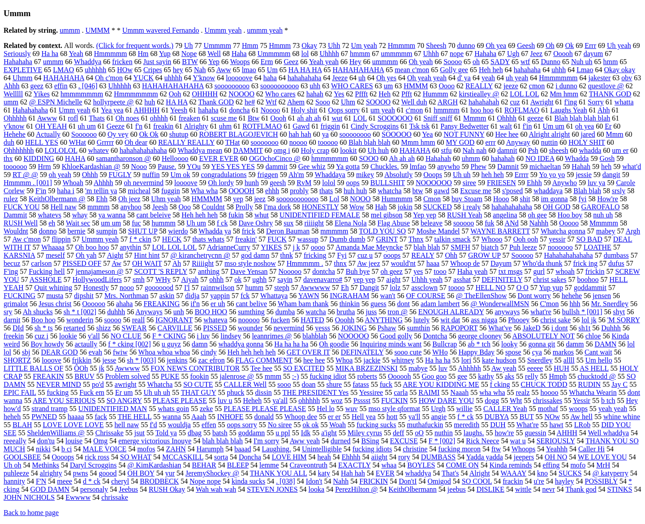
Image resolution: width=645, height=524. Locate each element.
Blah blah (587, 191)
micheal (139, 191)
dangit (611, 174)
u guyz (171, 344)
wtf (525, 61)
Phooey (518, 320)
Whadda (577, 158)
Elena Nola (351, 223)
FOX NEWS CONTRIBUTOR (195, 368)
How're (607, 199)
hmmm (360, 53)
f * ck (465, 416)
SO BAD (589, 239)
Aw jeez (368, 263)
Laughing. (276, 449)
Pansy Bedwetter (464, 126)
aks (509, 376)
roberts (367, 376)
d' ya (464, 78)
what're (540, 312)
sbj (26, 352)
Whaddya (87, 61)
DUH (498, 425)
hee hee (314, 360)
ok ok (310, 425)
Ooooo (569, 223)
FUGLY (119, 174)
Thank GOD (216, 102)
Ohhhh (506, 118)
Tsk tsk (419, 126)
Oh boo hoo (92, 247)
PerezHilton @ (356, 489)
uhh (315, 86)
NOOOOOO (434, 182)
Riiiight (203, 263)
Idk (305, 433)
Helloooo (175, 158)
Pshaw (387, 328)
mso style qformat (394, 408)
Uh (188, 45)
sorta (221, 457)
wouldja (179, 425)
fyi (583, 199)
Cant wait (598, 352)
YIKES (271, 247)
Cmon (432, 199)
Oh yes (386, 78)
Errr (590, 45)
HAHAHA (415, 150)
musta (54, 295)
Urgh (438, 408)
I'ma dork (277, 207)
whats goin (173, 408)
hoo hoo (482, 110)
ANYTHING (383, 320)
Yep (213, 61)
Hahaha (485, 53)
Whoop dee (300, 416)
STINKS (619, 489)
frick (248, 231)
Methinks (45, 465)
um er (620, 150)
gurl (539, 271)
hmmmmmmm (81, 94)
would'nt (403, 263)
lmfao (418, 166)
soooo (112, 320)
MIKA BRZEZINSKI (366, 368)
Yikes (42, 94)
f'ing (570, 102)
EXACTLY (354, 465)
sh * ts (43, 328)
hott (392, 416)
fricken (122, 61)
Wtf (271, 102)
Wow (356, 207)
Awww (47, 118)
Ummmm (217, 45)
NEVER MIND (58, 384)
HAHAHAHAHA (358, 70)
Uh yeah (619, 45)
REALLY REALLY (186, 142)
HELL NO (490, 287)
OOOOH (241, 191)
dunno (466, 45)
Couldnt (213, 207)
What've (500, 328)
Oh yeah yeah (427, 78)
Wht (516, 400)
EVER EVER (219, 158)
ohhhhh (309, 400)
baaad (242, 449)
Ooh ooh (525, 239)
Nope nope (205, 481)
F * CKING (169, 336)
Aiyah (189, 279)
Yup (165, 53)
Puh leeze (523, 247)
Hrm (44, 166)
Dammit (15, 215)
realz (523, 392)
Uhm (348, 102)
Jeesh (160, 207)
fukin (236, 215)
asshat (462, 279)
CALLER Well (245, 384)
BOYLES (421, 465)
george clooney (480, 336)
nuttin (549, 142)
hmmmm (447, 110)
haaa (432, 263)
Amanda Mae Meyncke (369, 247)
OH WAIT (147, 263)
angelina (505, 215)
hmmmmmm (329, 158)
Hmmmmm (110, 53)
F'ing (11, 271)
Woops (240, 61)
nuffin (151, 174)
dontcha (323, 271)
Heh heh (491, 70)
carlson (41, 263)
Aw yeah (503, 368)
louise (73, 441)
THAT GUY (198, 392)
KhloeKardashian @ (91, 166)
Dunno (550, 61)
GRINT (387, 239)
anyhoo (131, 207)
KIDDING (38, 158)
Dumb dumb (347, 239)
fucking (58, 392)
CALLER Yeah (505, 408)
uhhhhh (95, 70)
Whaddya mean (199, 150)
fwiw (120, 352)
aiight (379, 457)
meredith (466, 425)
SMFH (460, 247)
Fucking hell (46, 271)
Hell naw (64, 207)
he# (250, 102)
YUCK (143, 78)
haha (270, 78)
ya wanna (112, 215)
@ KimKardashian (154, 465)
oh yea (584, 126)
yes (418, 271)
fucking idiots (372, 449)
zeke (206, 408)
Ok (569, 45)
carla (401, 392)
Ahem (296, 102)
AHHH (567, 433)
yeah (488, 78)
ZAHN (175, 449)
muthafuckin (425, 425)
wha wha (492, 392)
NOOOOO (353, 336)
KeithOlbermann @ (57, 199)
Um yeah (364, 45)
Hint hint (146, 255)
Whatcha (159, 384)
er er (334, 416)
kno (542, 473)
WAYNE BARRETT (500, 231)
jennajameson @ (100, 271)
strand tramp (49, 408)
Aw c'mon (26, 239)
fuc (136, 223)
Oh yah (86, 255)
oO (419, 433)
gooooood (159, 287)
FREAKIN (48, 376)
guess (378, 303)
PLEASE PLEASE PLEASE (265, 408)
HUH (561, 368)
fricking (315, 255)
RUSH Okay (167, 489)
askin (167, 295)
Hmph (558, 376)
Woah (337, 425)
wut (336, 118)
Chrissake (109, 433)
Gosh (607, 158)
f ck (222, 223)
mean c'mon (412, 70)
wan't (387, 295)
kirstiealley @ (479, 94)
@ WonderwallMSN (500, 303)
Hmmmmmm (558, 78)
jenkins (177, 360)
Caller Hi (591, 449)
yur (170, 473)
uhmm (471, 158)
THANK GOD (610, 94)
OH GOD (557, 207)
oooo (318, 247)
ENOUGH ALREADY (451, 312)
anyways (507, 312)
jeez (260, 199)
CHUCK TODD (544, 384)
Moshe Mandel (438, 231)
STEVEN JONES (272, 489)
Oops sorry (344, 110)
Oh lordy (221, 182)
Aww (223, 70)
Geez (291, 61)
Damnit (508, 166)
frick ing (585, 263)
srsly (618, 191)
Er (608, 126)
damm (575, 344)
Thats (97, 118)
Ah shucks (38, 312)
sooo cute (407, 352)
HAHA (75, 158)
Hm (143, 53)
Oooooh (399, 376)
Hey (355, 61)
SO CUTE (198, 384)
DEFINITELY (502, 279)
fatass (361, 384)
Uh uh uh (156, 392)
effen (209, 425)
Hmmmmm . (305, 263)
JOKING (354, 328)
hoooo (550, 392)
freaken (189, 118)
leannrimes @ (272, 336)
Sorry (596, 102)
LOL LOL (524, 94)
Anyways (148, 312)
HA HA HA (305, 70)
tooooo (328, 142)
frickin (595, 271)
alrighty (51, 473)
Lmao (584, 70)
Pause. (167, 166)
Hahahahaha (30, 110)
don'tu (46, 441)
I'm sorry (267, 441)
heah (324, 457)
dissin (263, 392)
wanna (171, 416)
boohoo (588, 279)
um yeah (382, 110)
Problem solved (127, 376)
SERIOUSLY (556, 441)
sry (8, 312)
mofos (146, 449)
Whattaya (274, 295)
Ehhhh (351, 457)
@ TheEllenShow (481, 295)
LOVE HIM (289, 457)
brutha (346, 312)
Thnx (416, 239)
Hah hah (353, 473)
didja (192, 295)
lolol (328, 182)
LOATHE (597, 247)
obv (626, 78)
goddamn (251, 433)
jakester (600, 78)
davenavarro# (322, 279)
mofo (577, 465)
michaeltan (545, 166)
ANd (512, 223)
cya (537, 352)
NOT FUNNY (463, 134)
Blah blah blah (369, 142)
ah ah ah (309, 118)
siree (469, 182)
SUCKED (437, 207)
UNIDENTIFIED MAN (112, 408)
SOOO (368, 158)
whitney (402, 360)
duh (9, 142)
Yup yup (551, 287)
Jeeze (340, 78)
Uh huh (378, 150)
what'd (631, 166)
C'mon (549, 303)
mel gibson (387, 215)
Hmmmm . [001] (28, 182)
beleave (432, 223)
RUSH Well (21, 223)
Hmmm (280, 45)
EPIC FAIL (20, 392)
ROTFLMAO (262, 126)
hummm (164, 223)
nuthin (443, 433)
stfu (446, 150)
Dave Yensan (249, 271)
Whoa (344, 360)
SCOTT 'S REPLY (160, 271)
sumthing (251, 312)
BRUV (85, 376)
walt (505, 126)
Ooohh (345, 320)
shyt (619, 312)
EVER (385, 473)
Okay (309, 45)
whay (80, 215)
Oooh (279, 118)
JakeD (532, 328)
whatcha (389, 191)
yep (238, 199)
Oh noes (127, 118)
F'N (41, 481)
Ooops (432, 174)
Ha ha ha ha (291, 344)
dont (403, 303)
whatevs (49, 215)
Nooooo (290, 271)
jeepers (524, 457)
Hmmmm (401, 45)
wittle (523, 489)
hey (178, 70)
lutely (421, 320)
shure (334, 384)
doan (308, 384)
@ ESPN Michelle (55, 102)
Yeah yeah (324, 61)
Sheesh (436, 45)
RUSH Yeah (464, 215)
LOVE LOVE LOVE (73, 425)
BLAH (22, 425)
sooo (284, 384)
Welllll (13, 94)
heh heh (493, 174)
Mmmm (474, 118)
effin (61, 86)
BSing (370, 441)
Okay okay (619, 70)
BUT (527, 416)
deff (398, 433)
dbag (195, 433)
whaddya (418, 473)
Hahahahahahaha (568, 255)
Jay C (619, 384)
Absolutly (398, 174)
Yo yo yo (552, 174)
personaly (94, 489)
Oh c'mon (109, 78)
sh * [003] (141, 360)
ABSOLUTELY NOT (543, 336)
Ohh (451, 255)
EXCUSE (404, 441)
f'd (153, 425)
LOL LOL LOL (174, 247)
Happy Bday (476, 352)
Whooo (492, 239)
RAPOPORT (459, 328)
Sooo (322, 102)
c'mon (414, 110)
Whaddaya (330, 174)
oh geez (392, 271)
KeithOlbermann (412, 489)
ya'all (280, 400)
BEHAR (204, 465)
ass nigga (484, 320)
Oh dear (136, 142)
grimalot (16, 303)
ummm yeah (265, 30)
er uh (218, 303)
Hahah (581, 166)
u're (539, 481)
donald (264, 416)
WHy (163, 279)
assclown (424, 287)
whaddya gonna (241, 344)
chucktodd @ (596, 376)
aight (393, 279)
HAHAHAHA (63, 78)
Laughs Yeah (568, 110)
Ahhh (12, 86)
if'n (195, 303)
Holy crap (315, 150)
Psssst (361, 400)
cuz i (41, 336)
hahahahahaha (511, 207)
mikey (365, 174)
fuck (386, 384)
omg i (282, 150)
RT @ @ (25, 174)
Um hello (598, 360)
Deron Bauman (288, 231)
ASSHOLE (46, 279)
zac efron (211, 360)
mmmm (98, 207)
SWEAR (134, 328)
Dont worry (534, 295)
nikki (43, 449)
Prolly (244, 207)
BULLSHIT (387, 182)
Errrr (522, 174)
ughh (259, 279)
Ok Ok (149, 134)
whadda (590, 150)
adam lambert (440, 303)
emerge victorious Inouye (154, 441)
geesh (278, 182)
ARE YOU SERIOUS (64, 400)
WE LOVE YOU (602, 457)
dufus (616, 263)
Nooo (139, 166)
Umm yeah (74, 110)
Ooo (185, 207)
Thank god (581, 489)
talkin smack (452, 239)
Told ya (166, 433)
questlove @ (606, 86)
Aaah (198, 416)
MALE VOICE (104, 449)
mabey (605, 231)
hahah (314, 94)
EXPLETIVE (23, 70)
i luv (203, 336)
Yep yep (424, 215)
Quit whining (53, 287)
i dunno (566, 86)
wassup (307, 239)
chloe (593, 336)
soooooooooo (279, 86)
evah (95, 352)
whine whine (621, 416)
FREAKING (161, 303)
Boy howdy (47, 344)
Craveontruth (308, 465)
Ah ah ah (402, 158)
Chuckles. (384, 166)
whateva (215, 320)
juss (371, 312)
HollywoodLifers (97, 279)
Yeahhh (557, 449)
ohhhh (159, 118)
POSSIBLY (601, 481)
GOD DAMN (50, 489)
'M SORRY (623, 320)
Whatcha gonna (563, 231)
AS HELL (594, 368)
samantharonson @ (123, 158)
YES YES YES (233, 166)
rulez (11, 199)
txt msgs (511, 271)
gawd (442, 191)
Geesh (526, 45)
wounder (250, 328)
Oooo (447, 86)
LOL (360, 118)
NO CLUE (126, 336)
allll (569, 360)
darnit (12, 320)
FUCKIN (394, 400)
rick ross (97, 457)
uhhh (558, 70)
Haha (239, 53)
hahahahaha (305, 78)
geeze (535, 118)
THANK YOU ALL (278, 473)
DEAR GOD (59, 352)
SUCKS (570, 473)
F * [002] (442, 441)
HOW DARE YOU (446, 400)
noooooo (560, 247)
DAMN (605, 344)
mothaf (548, 408)
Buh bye (358, 271)
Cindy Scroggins (375, 126)
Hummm (435, 94)
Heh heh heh (199, 215)
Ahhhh (103, 182)
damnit (507, 150)
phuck (235, 392)
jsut (139, 433)
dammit (277, 166)
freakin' (246, 239)
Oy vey (118, 134)
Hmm (250, 45)
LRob (582, 425)
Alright (479, 473)
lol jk (588, 320)
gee (462, 376)
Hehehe (15, 134)
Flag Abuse (394, 223)
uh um (86, 126)
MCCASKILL (182, 457)
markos (563, 352)
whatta (624, 102)
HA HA (176, 102)
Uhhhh (329, 53)
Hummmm (397, 199)
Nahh (341, 481)
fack (101, 416)
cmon (537, 86)
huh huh (355, 191)
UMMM (98, 30)
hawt (556, 425)
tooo (440, 271)
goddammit (590, 287)
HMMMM (207, 199)
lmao (249, 70)
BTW (190, 61)
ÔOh (81, 368)
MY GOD (460, 142)
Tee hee (261, 368)
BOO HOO (211, 312)
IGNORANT (174, 320)
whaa (388, 465)
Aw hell (581, 416)
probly (299, 191)
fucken (280, 320)
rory (404, 457)
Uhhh (431, 53)
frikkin (82, 360)
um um (111, 223)
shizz (103, 328)
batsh (220, 433)
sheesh (558, 150)
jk (101, 368)
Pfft (406, 94)
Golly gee (454, 70)
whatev (98, 150)
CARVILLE (175, 328)
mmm (273, 376)
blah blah (426, 247)
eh (51, 223)
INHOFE (230, 416)
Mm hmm (564, 94)
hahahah (503, 158)
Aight (115, 255)
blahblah (314, 336)
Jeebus (128, 489)
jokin (405, 207)
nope (457, 53)
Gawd (301, 126)
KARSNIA (19, 255)
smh (139, 279)
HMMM (416, 86)
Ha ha (49, 53)
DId (18, 328)
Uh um (196, 223)
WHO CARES (352, 86)
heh (606, 166)
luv (443, 368)
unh (178, 312)
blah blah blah (222, 441)
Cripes (152, 70)
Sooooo (522, 255)
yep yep (364, 279)
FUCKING (19, 295)
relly (531, 376)
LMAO (63, 70)
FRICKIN (373, 481)
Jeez (536, 53)
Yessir (581, 400)
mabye (418, 368)
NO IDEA (539, 158)
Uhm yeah (166, 199)
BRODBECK (159, 481)
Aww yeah (305, 441)
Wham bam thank (303, 303)
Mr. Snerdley (609, 303)
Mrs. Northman (126, 295)
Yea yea (112, 110)
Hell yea (364, 416)
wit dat (450, 320)
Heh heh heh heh (252, 352)
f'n (138, 126)
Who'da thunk (542, 263)
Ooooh (563, 53)
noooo (298, 142)
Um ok (180, 174)
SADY (500, 61)
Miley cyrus (365, 433)
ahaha (124, 303)
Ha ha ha (438, 360)
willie (464, 408)
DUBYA (497, 416)
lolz (395, 287)
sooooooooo (232, 86)
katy (324, 473)
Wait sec (78, 223)
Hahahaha (18, 61)
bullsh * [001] (582, 312)
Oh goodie (334, 344)
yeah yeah (612, 408)
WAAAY (513, 473)
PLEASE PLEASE (180, 400)
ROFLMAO (521, 110)
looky (509, 344)
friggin (330, 126)
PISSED (215, 328)
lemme (269, 465)
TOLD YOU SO (382, 231)
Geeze (116, 126)
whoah (565, 271)
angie (439, 416)
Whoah (73, 182)
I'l (187, 287)
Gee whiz (312, 166)
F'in (40, 191)
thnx (340, 263)
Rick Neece (482, 441)
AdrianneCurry (228, 247)
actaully (86, 344)
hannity (14, 481)
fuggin (170, 191)
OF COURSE (425, 295)
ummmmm (396, 53)
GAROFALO (600, 207)
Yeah (76, 53)
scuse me (224, 118)
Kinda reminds (511, 465)
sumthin (418, 328)
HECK (172, 239)
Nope (189, 53)
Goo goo (434, 376)
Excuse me (475, 191)
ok (237, 279)
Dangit (369, 287)
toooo (456, 287)
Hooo (501, 199)
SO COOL (477, 481)
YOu (194, 166)
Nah (200, 70)
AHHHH (147, 110)
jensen (602, 295)
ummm (70, 30)
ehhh (272, 191)
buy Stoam (467, 199)
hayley (564, 481)
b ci (66, 449)
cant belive (251, 303)
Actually (48, 134)
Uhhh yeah (427, 279)
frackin (513, 481)
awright (126, 384)
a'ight (329, 433)
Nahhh (539, 223)
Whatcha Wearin (592, 392)
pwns (80, 473)
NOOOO (241, 94)
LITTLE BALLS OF (33, 368)
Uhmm (22, 78)
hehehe (572, 295)
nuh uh (603, 215)
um (388, 86)
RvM (304, 182)
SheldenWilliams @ (55, 433)
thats (326, 191)
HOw (125, 70)
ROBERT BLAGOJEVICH (238, 134)
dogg (492, 400)
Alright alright (549, 134)
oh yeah (60, 174)
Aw (116, 263)
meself (55, 255)
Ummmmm (274, 53)
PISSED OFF (82, 263)
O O (522, 287)
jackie (371, 360)
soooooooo (355, 134)
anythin (130, 247)
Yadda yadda (484, 457)
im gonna (554, 199)
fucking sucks (376, 425)
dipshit (84, 295)
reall (138, 320)
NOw (552, 416)
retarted (75, 328)
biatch (490, 247)
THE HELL (134, 416)
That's (450, 473)
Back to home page (31, 512)
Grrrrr (105, 142)
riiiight (314, 223)
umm (11, 102)
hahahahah (484, 102)
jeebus (456, 489)
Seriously (17, 53)
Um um (553, 126)
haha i (65, 191)
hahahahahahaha (143, 150)
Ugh (513, 53)
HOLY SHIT (586, 142)
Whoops (523, 449)
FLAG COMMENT (264, 360)
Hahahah (438, 158)
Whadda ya (214, 231)
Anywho (564, 182)
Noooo (270, 110)
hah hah (300, 134)
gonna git (541, 344)
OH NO (556, 457)
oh (476, 61)
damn (200, 344)
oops (353, 182)
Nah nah (474, 150)
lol (305, 53)
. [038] (285, 481)
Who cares (280, 94)
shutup (179, 134)
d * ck (91, 481)
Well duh (414, 102)
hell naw (127, 425)
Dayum (501, 263)
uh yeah (517, 78)
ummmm (385, 61)
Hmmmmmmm (136, 94)
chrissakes (547, 400)
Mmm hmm (418, 142)
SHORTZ (17, 360)
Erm (267, 61)
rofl (73, 118)
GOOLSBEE (22, 457)
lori (466, 360)
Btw (254, 118)
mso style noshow (250, 263)
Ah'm (296, 174)
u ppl (282, 433)
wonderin (79, 320)
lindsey (230, 336)
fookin (199, 376)
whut (261, 215)
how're (504, 433)
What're (527, 425)
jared (588, 134)
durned (340, 441)
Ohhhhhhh (19, 150)
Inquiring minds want (390, 344)
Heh (384, 94)
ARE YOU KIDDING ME (441, 384)
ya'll (414, 416)
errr (490, 142)
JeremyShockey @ (212, 473)
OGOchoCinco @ (275, 158)
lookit (348, 150)
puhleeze (16, 473)
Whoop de (465, 263)
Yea (427, 134)
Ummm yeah (222, 30)
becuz (12, 263)
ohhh (216, 279)
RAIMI (428, 392)
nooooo (249, 320)
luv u (225, 400)
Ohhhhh (15, 118)
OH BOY (140, 473)
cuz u (365, 255)
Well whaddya (608, 433)
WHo (440, 352)
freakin (163, 126)
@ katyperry (610, 473)
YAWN (308, 295)
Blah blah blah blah (582, 118)
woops (578, 408)
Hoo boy (570, 215)
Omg (100, 441)
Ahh (604, 110)
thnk (286, 255)
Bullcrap (444, 344)
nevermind (289, 328)
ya (325, 134)
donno (48, 231)
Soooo (452, 61)
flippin (61, 239)
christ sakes (549, 279)
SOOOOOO (395, 118)
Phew (479, 166)
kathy (486, 376)
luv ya (597, 182)
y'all (94, 336)
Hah (381, 207)
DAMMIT (247, 150)
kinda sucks (248, 481)
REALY (422, 255)
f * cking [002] (129, 344)
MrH (603, 465)
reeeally (15, 441)
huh (149, 102)
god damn (255, 255)
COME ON (462, 465)
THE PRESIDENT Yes (316, 392)
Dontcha (435, 336)
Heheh (252, 400)
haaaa (76, 416)
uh (362, 78)
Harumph (210, 449)
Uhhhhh (119, 86)
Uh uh (462, 174)
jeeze (510, 86)
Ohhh (90, 174)
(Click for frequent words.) (134, 45)
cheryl (120, 481)
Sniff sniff (437, 118)
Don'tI (408, 481)
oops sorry (242, 425)
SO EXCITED (304, 368)
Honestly (96, 287)
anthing (208, 271)
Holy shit (304, 110)
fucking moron (459, 449)
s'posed (512, 191)
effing (550, 465)
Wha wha (204, 191)
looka (317, 489)
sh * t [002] (80, 312)
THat (232, 142)
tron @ (397, 312)
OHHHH (205, 94)
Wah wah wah (216, 489)
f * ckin (140, 239)
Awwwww (315, 287)
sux (288, 223)
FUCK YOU (22, 207)
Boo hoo (43, 320)
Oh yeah (420, 61)
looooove (239, 78)
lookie (68, 336)
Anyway (518, 142)
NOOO (360, 199)
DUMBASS (438, 457)
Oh (550, 45)
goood (107, 473)
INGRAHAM (349, 295)
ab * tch (479, 344)
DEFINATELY (362, 352)
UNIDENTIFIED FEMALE (320, 215)
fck (245, 295)
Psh (533, 150)
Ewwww (77, 497)
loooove (186, 182)
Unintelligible (322, 449)
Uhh (334, 45)
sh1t (585, 328)
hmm (610, 61)
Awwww (127, 368)
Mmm (614, 134)
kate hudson (499, 360)
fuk (489, 223)
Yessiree (371, 392)
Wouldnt (16, 231)
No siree (280, 425)
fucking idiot (328, 376)
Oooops (63, 457)
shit (525, 199)
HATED (312, 320)
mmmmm (334, 231)
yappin (220, 295)
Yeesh (178, 110)
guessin (535, 433)
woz (337, 400)
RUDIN (589, 384)
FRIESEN (501, 182)
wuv (351, 408)
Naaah (459, 392)
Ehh (102, 199)
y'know (14, 126)
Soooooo (84, 134)
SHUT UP (142, 231)
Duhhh (611, 328)
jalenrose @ (236, 376)
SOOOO (378, 102)
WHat (77, 142)
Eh (345, 287)
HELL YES (41, 142)
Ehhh (534, 182)
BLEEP (238, 465)
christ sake (555, 320)
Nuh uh (582, 61)
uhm (225, 126)
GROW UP (484, 255)
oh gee (537, 215)
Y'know (204, 78)
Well (214, 53)
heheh (12, 416)
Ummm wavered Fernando (160, 30)
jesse (109, 360)
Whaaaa (52, 247)
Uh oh (13, 465)
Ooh (175, 94)
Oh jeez (129, 199)
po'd (98, 384)
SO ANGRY (124, 400)
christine (415, 449)
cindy (209, 352)
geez (36, 86)
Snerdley (540, 360)
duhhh (116, 312)
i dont (559, 328)
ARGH (448, 102)
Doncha (250, 457)
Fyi (342, 255)
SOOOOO (397, 134)
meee (64, 481)
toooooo (15, 166)
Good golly (396, 336)
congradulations (223, 174)
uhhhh (173, 78)
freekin (14, 336)
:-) (295, 376)
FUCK (277, 239)
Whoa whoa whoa (164, 352)
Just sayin (157, 61)
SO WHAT (135, 457)
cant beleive (153, 215)
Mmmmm (603, 223)
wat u (518, 441)
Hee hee (506, 134)
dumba (285, 312)
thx (8, 158)
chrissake (114, 497)
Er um (124, 392)
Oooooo (94, 303)
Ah (176, 263)
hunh (252, 182)
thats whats (208, 239)
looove (51, 360)
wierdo (178, 231)
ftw (496, 449)
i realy (472, 207)
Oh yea (496, 45)
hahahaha (527, 70)
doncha (239, 110)
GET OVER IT (308, 352)
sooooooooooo (297, 199)
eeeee (535, 368)
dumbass (616, 255)
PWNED (44, 416)
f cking (500, 384)
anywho (448, 166)
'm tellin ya (101, 191)
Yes (339, 94)
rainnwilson (218, 287)
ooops (391, 255)
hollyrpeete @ (113, 102)
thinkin (350, 303)
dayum (593, 53)
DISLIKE (490, 489)
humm (254, 287)
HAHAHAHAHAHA (173, 86)
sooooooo (265, 142)
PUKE (170, 376)
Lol (334, 199)
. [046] (88, 86)
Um (272, 70)
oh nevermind (143, 182)
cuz (515, 102)
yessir (557, 239)
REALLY (479, 86)
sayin (284, 279)
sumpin (106, 231)
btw (418, 191)
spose (513, 352)
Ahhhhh (469, 368)
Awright (542, 102)
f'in (527, 126)
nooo (127, 287)
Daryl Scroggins (93, 465)
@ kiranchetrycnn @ (200, 255)
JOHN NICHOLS (29, 497)
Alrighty (196, 126)
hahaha (208, 110)
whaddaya (548, 191)
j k (296, 247)
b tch (608, 400)
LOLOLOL (61, 150)
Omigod (439, 481)
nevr (548, 489)
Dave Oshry (255, 223)
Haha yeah (472, 271)
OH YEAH (51, 126)
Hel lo (326, 408)
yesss (322, 328)
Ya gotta (348, 166)
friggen (268, 174)
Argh (633, 231)
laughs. (474, 433)
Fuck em (91, 392)
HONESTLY (320, 207)
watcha (315, 312)
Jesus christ (55, 303)
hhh (574, 303)
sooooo (463, 223)
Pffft (361, 94)
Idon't (314, 481)
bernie (77, 231)
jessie (584, 174)
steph (281, 287)
